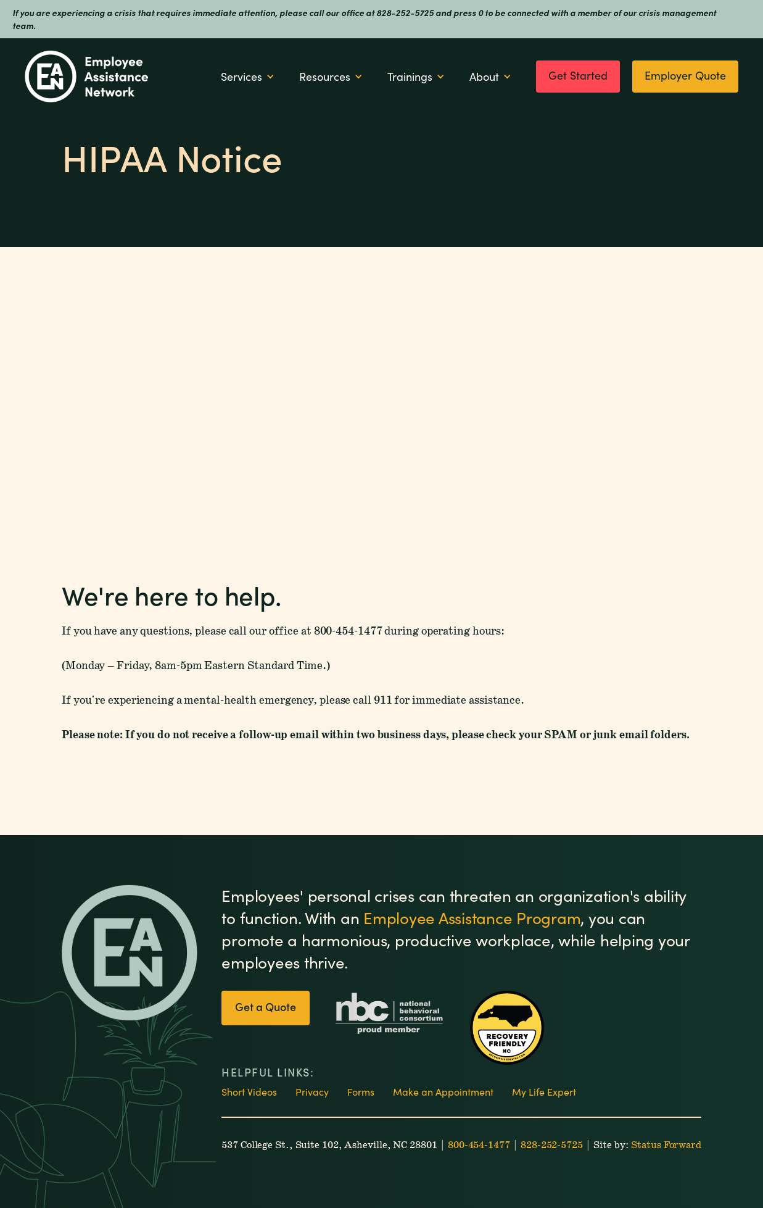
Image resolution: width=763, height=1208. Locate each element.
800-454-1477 (479, 1145)
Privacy (312, 1091)
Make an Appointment (443, 1091)
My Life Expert (544, 1091)
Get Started (578, 75)
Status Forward (666, 1145)
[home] (86, 76)
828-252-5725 (552, 1145)
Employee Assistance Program (471, 917)
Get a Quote (265, 1006)
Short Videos (249, 1091)
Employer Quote (685, 75)
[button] (247, 76)
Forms (360, 1091)
